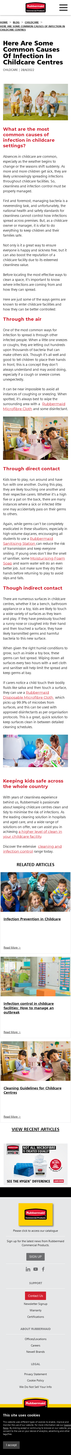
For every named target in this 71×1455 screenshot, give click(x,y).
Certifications (35, 1317)
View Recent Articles (35, 1130)
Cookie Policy (35, 1380)
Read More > (12, 947)
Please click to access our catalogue (35, 1230)
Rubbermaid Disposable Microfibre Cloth (28, 695)
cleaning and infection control (32, 849)
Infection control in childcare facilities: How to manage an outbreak (29, 1008)
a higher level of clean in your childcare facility (32, 834)
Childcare (32, 22)
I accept (11, 1445)
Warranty (35, 1310)
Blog (16, 22)
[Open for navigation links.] (63, 7)
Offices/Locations (35, 1339)
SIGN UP (35, 1256)
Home (4, 22)
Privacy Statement (35, 1374)
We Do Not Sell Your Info (35, 1387)
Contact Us (35, 1295)
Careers (35, 1345)
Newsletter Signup (35, 1304)
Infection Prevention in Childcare (32, 919)
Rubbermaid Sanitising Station (28, 541)
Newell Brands (35, 1352)
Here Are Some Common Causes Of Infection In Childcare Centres (32, 28)
